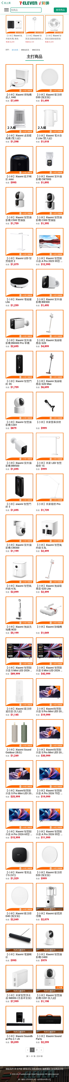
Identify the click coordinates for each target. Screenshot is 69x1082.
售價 (7, 101)
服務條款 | (47, 1069)
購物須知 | (27, 1069)
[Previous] (28, 1050)
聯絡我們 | (10, 1069)
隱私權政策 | (37, 1069)
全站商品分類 (57, 1069)
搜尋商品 (60, 10)
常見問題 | (18, 1069)
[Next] (41, 1050)
